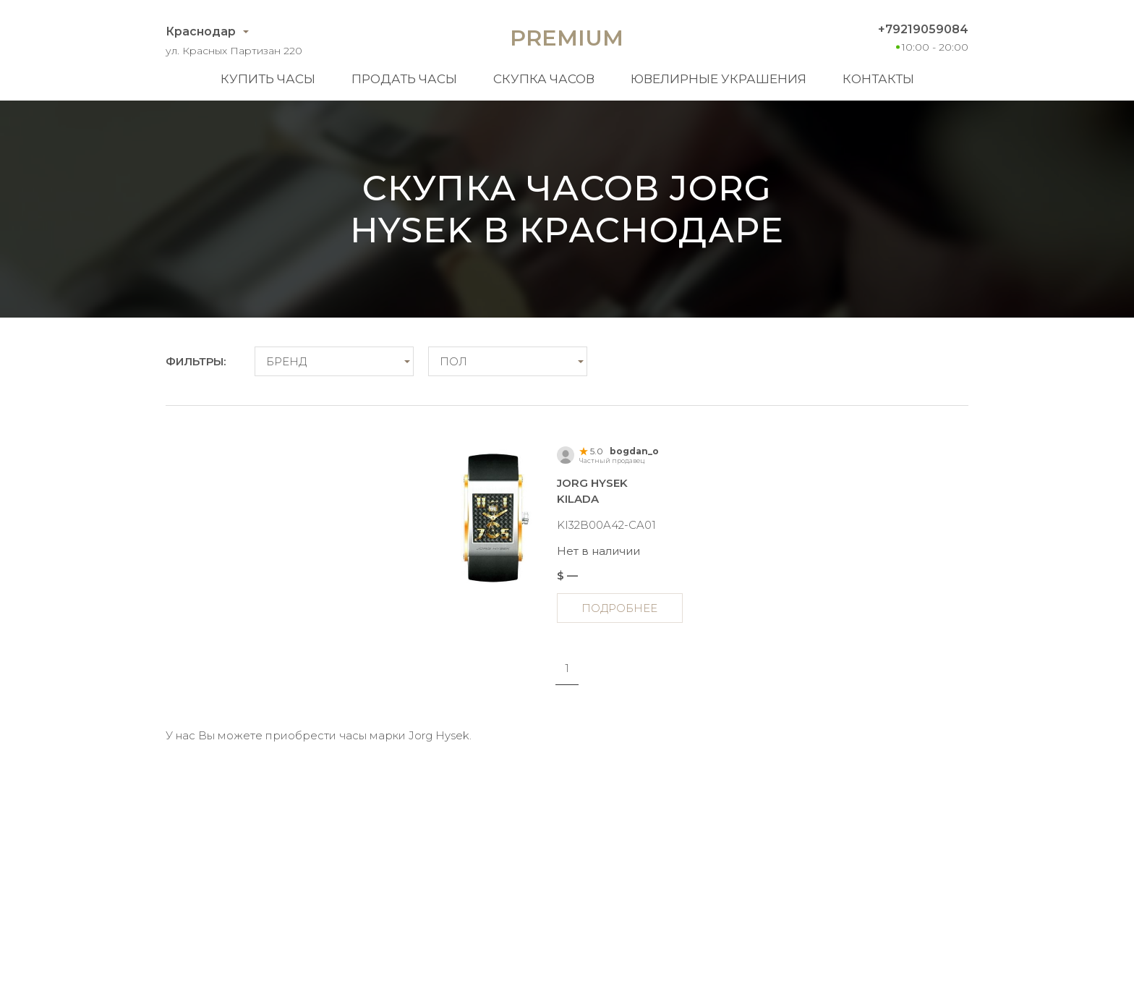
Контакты (878, 79)
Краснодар (201, 31)
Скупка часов (543, 79)
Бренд (286, 361)
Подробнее (619, 608)
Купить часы (268, 79)
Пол (453, 361)
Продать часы (404, 79)
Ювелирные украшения (718, 79)
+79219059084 (923, 29)
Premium (566, 38)
